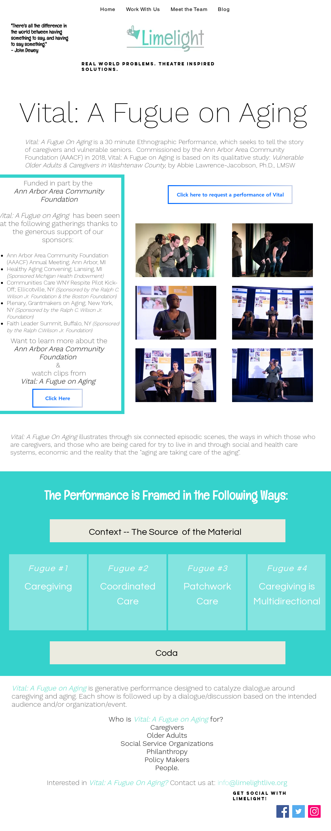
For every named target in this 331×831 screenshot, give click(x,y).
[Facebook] (282, 811)
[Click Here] (57, 398)
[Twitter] (298, 811)
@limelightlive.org (258, 783)
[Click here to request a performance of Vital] (230, 194)
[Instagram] (314, 811)
